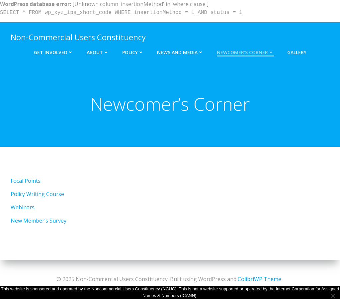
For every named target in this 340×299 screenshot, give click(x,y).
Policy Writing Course (37, 194)
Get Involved (53, 52)
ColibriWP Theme (259, 279)
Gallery (296, 52)
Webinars (23, 207)
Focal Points (26, 180)
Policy (133, 52)
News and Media (180, 52)
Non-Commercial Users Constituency (78, 37)
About (98, 52)
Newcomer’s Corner (245, 52)
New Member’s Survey (38, 220)
